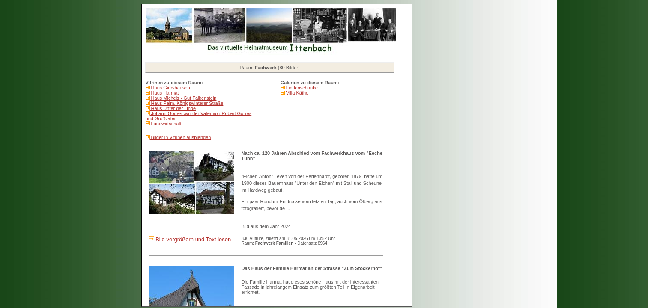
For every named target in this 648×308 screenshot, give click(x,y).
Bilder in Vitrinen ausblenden (180, 137)
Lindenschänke (301, 87)
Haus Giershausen (170, 87)
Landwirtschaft (166, 123)
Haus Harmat (164, 92)
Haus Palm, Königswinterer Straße (187, 103)
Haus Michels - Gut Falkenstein (183, 98)
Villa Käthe (296, 92)
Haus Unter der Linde (173, 108)
